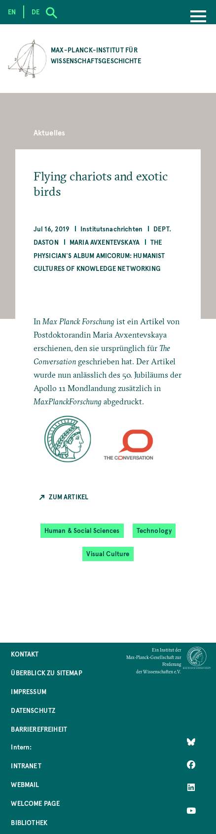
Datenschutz (33, 710)
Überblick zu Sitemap (46, 672)
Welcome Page (35, 803)
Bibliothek (29, 822)
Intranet (26, 765)
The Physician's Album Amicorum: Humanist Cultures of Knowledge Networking (99, 255)
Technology (154, 530)
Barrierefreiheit (39, 729)
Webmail (25, 784)
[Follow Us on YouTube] (191, 810)
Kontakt (24, 653)
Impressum (28, 691)
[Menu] (198, 17)
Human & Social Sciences (82, 530)
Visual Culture (107, 553)
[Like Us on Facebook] (191, 764)
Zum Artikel (68, 496)
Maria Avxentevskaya (105, 242)
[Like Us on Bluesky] (191, 742)
